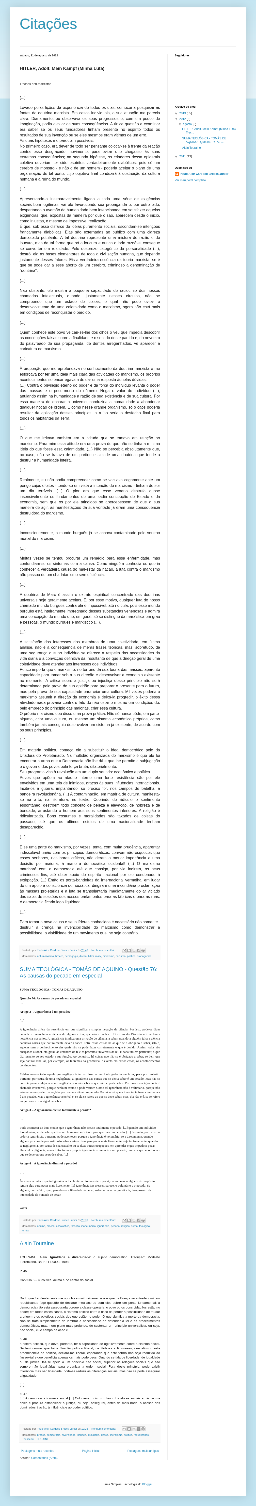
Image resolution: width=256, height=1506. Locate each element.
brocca (59, 956)
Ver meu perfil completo (190, 180)
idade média (88, 1226)
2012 (183, 119)
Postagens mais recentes (37, 1451)
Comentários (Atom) (44, 1458)
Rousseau (28, 1439)
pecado (115, 1226)
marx (98, 956)
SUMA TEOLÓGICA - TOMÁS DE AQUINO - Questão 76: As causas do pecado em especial (89, 972)
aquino (41, 1226)
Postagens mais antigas (143, 1451)
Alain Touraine (37, 1243)
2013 (183, 113)
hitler (91, 956)
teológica (144, 1226)
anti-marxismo (45, 956)
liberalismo (116, 1434)
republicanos (141, 1434)
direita (83, 956)
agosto (187, 124)
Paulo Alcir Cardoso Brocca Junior (204, 174)
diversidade (68, 1434)
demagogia (71, 956)
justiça (104, 1434)
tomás (25, 1230)
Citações (48, 24)
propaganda (144, 956)
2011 (183, 156)
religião (125, 1226)
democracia (53, 1434)
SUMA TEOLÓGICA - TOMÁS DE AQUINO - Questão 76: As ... (204, 140)
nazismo (121, 956)
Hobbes (81, 1434)
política (131, 956)
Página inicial (90, 1451)
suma (134, 1226)
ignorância (103, 1226)
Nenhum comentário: (104, 950)
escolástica (62, 1226)
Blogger (147, 1484)
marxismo (108, 956)
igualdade (93, 1434)
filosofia (75, 1226)
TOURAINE (42, 1439)
